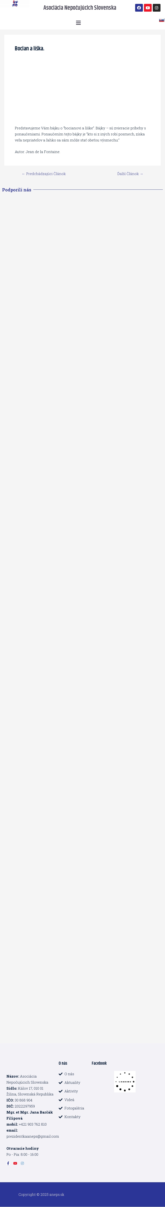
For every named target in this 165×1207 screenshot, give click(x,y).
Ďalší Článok (130, 173)
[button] (78, 22)
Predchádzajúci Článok (44, 173)
